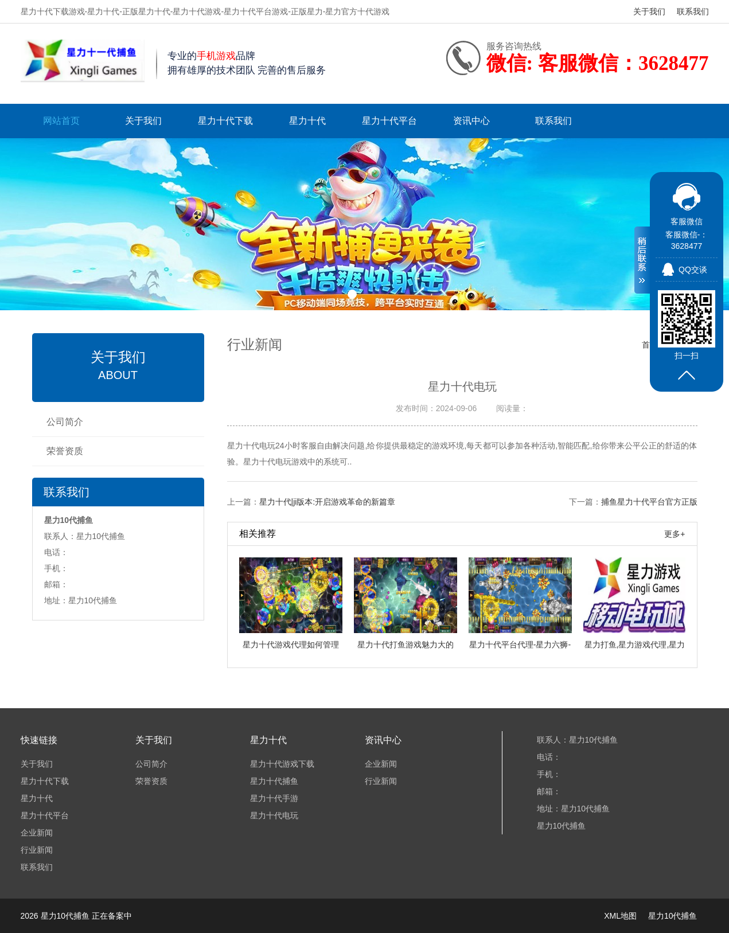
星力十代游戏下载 (282, 763)
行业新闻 (37, 849)
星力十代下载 (225, 121)
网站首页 (61, 121)
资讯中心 (471, 121)
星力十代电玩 (274, 815)
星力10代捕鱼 (672, 915)
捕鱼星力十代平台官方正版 (649, 501)
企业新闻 (37, 832)
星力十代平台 (389, 121)
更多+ (674, 533)
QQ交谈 (693, 269)
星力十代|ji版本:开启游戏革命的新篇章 (327, 501)
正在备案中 (112, 915)
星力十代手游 (274, 798)
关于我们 (649, 11)
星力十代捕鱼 (274, 781)
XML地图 (620, 915)
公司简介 (64, 422)
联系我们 (693, 11)
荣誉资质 (64, 451)
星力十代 (307, 121)
